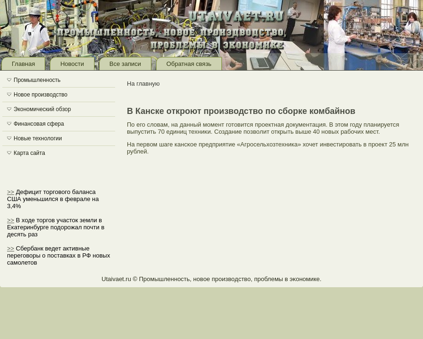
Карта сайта (29, 153)
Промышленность (37, 80)
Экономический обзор (42, 109)
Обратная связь (189, 63)
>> (10, 191)
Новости (72, 63)
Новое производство (40, 94)
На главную (143, 83)
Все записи (125, 63)
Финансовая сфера (39, 124)
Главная (23, 63)
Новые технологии (38, 138)
